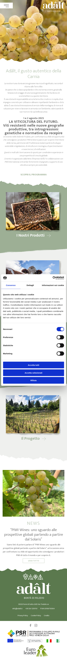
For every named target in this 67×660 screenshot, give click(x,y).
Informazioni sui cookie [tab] (53, 285)
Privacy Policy (23, 615)
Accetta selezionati (33, 373)
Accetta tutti (33, 365)
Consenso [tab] (11, 285)
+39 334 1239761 (31, 608)
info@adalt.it (17, 608)
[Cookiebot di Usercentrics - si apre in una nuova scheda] (52, 278)
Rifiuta (33, 380)
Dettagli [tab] (30, 285)
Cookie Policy (36, 615)
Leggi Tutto (33, 560)
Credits (46, 615)
